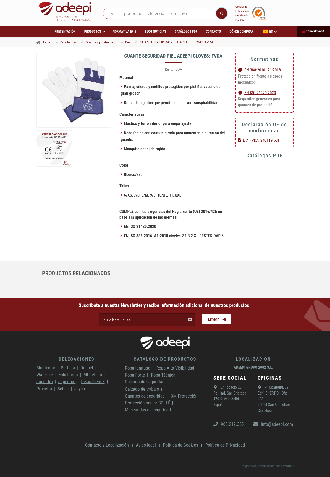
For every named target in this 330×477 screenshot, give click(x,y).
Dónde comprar (241, 31)
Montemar (45, 367)
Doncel (86, 367)
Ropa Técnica (163, 375)
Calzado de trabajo (142, 389)
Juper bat (67, 381)
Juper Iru (44, 381)
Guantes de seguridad (145, 396)
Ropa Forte (135, 375)
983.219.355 (228, 424)
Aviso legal (146, 445)
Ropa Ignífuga (137, 368)
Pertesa (68, 367)
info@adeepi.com (273, 424)
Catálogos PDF (186, 31)
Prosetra (44, 388)
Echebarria (68, 374)
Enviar (217, 319)
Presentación (64, 31)
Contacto (213, 31)
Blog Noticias (155, 31)
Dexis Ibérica (92, 381)
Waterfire (44, 374)
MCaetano (92, 374)
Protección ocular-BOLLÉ (147, 403)
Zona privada (315, 31)
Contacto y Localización (107, 445)
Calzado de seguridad (144, 382)
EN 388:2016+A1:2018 (259, 70)
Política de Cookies (181, 445)
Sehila (63, 388)
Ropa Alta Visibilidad (175, 368)
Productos (92, 31)
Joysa (79, 388)
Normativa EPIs (125, 31)
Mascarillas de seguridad (148, 409)
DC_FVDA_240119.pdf (258, 140)
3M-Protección (184, 396)
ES (268, 31)
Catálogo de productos (164, 359)
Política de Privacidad (225, 445)
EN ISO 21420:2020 (257, 92)
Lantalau (287, 466)
